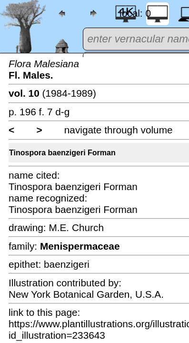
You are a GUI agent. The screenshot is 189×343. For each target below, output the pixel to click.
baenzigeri (67, 264)
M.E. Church (76, 227)
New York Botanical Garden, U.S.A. (86, 294)
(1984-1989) (52, 93)
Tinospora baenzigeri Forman (62, 153)
